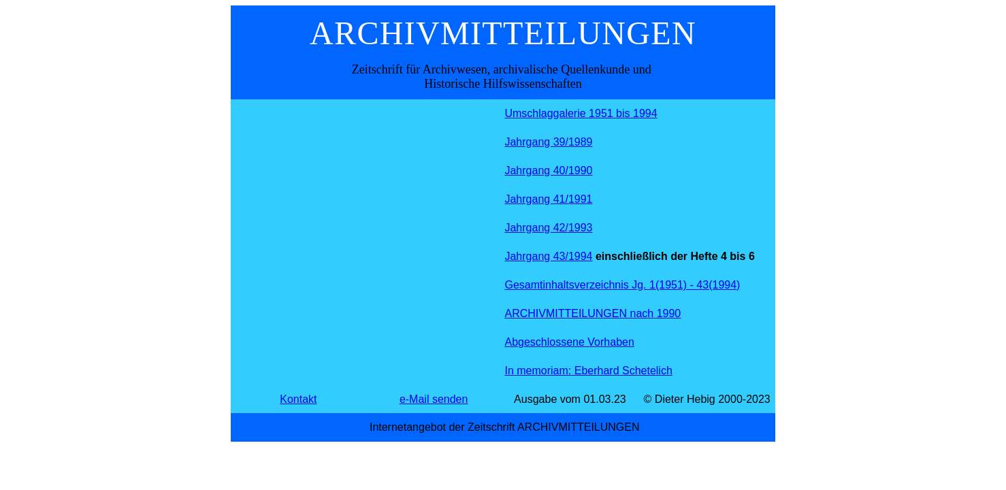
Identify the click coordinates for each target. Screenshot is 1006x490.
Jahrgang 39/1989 (548, 142)
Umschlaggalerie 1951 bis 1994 (580, 113)
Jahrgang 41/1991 (548, 199)
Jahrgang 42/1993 (548, 227)
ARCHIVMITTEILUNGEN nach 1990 (592, 313)
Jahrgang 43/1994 (548, 256)
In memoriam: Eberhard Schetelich (588, 370)
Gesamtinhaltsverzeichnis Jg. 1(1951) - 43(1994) (622, 285)
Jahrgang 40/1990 (548, 170)
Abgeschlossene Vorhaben (569, 342)
